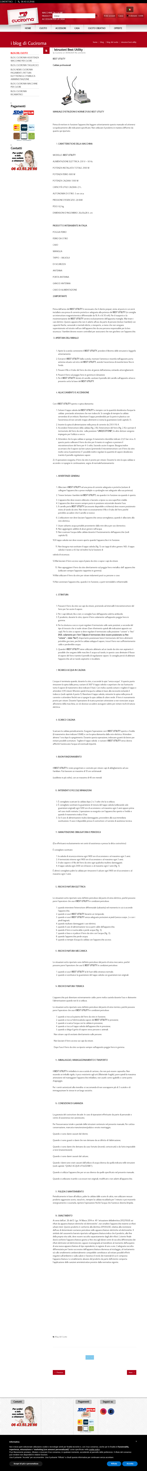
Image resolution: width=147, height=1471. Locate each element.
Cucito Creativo (96, 28)
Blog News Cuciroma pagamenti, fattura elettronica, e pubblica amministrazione (23, 74)
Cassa (120, 16)
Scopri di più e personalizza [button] (26, 1464)
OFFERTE (118, 28)
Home (28, 28)
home (95, 42)
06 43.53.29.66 (27, 1)
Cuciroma (59, 52)
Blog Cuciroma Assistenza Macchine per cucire (25, 59)
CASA (77, 28)
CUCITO (43, 28)
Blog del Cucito (112, 42)
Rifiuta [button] (114, 1464)
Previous (59, 1372)
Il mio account (109, 16)
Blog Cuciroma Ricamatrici (19, 93)
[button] (136, 1441)
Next (131, 1372)
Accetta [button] (130, 1464)
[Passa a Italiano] (129, 9)
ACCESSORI (60, 28)
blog (102, 42)
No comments (80, 52)
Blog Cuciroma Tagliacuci (25, 65)
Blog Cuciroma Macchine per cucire (24, 85)
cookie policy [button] (94, 1449)
